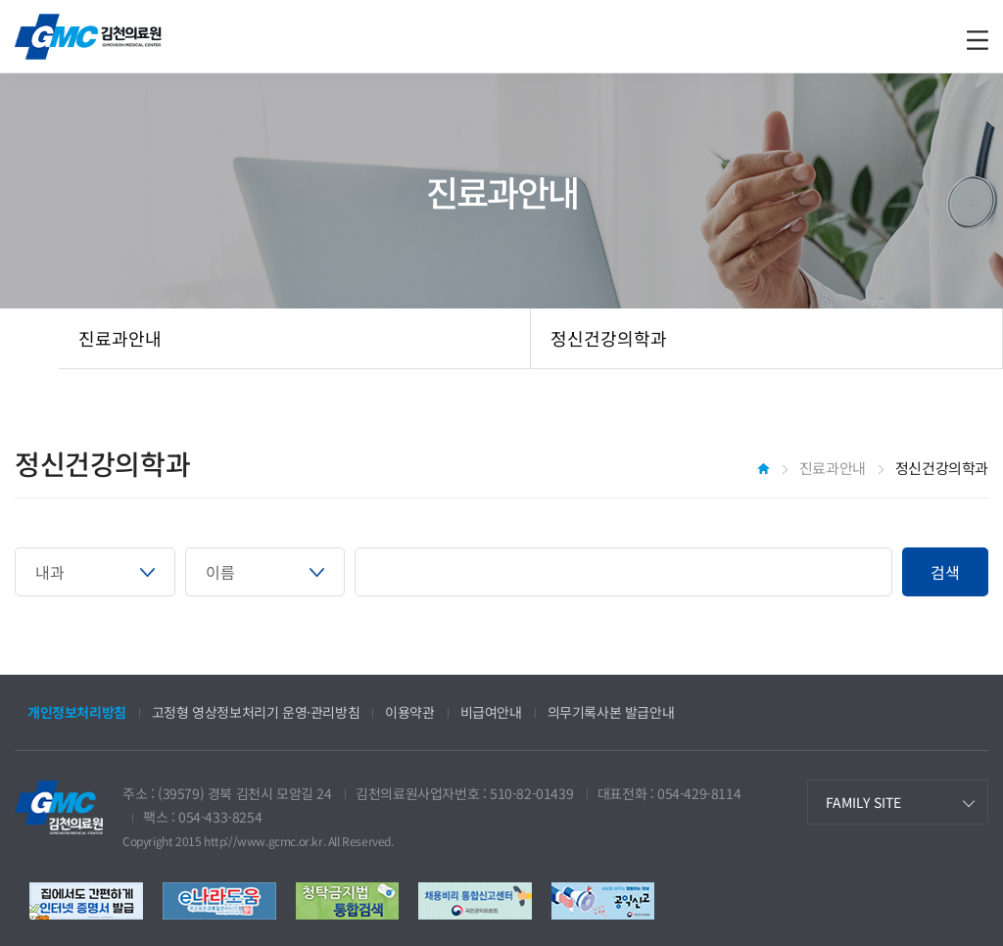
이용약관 (409, 712)
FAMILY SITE (863, 802)
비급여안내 (491, 712)
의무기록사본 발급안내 (611, 712)
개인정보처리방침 (76, 712)
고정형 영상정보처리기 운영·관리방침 (255, 712)
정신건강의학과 (608, 338)
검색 (945, 572)
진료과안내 (120, 338)
